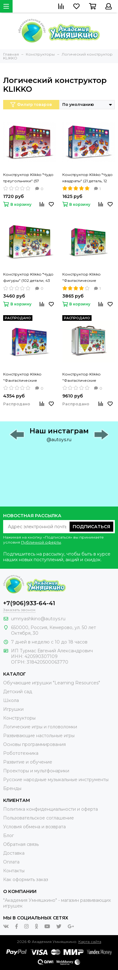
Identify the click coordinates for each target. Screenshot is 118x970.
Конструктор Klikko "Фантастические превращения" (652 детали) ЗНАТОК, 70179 (84, 378)
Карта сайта (89, 941)
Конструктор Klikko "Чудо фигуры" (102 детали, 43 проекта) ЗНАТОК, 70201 (28, 278)
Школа (11, 700)
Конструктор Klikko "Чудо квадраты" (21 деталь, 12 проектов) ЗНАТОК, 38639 (87, 178)
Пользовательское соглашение (38, 818)
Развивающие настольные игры (39, 735)
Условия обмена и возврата (34, 827)
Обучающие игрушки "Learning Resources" (51, 683)
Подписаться (91, 526)
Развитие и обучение (27, 762)
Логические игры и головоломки (40, 727)
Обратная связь (21, 844)
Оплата (11, 862)
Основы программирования (34, 744)
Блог (8, 835)
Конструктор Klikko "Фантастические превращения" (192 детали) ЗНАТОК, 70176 (84, 278)
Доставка (14, 853)
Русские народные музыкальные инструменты (56, 779)
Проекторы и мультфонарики (36, 771)
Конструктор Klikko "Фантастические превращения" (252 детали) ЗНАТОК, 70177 (25, 378)
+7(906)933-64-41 (29, 603)
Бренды (12, 788)
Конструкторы (19, 718)
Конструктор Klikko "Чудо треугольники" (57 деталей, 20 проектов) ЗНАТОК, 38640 (28, 178)
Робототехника (20, 753)
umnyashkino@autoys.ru (38, 619)
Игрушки (13, 709)
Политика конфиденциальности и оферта (50, 809)
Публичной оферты (41, 542)
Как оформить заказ (25, 879)
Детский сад (17, 691)
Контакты (14, 871)
